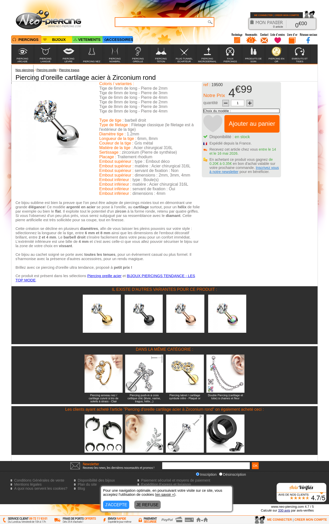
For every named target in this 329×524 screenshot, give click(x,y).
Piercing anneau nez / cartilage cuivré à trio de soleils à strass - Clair (104, 398)
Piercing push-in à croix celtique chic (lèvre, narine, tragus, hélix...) (144, 398)
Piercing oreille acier (104, 276)
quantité (210, 103)
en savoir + (165, 495)
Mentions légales (28, 484)
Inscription (206, 474)
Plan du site (87, 484)
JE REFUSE (147, 505)
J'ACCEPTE (116, 505)
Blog (81, 488)
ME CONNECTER (263, 15)
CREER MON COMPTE (287, 15)
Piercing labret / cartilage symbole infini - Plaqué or (185, 397)
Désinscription (232, 474)
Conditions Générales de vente (39, 480)
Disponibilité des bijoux (96, 480)
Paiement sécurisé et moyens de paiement (175, 480)
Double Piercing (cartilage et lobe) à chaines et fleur (225, 397)
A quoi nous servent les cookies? (41, 488)
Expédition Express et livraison (166, 484)
